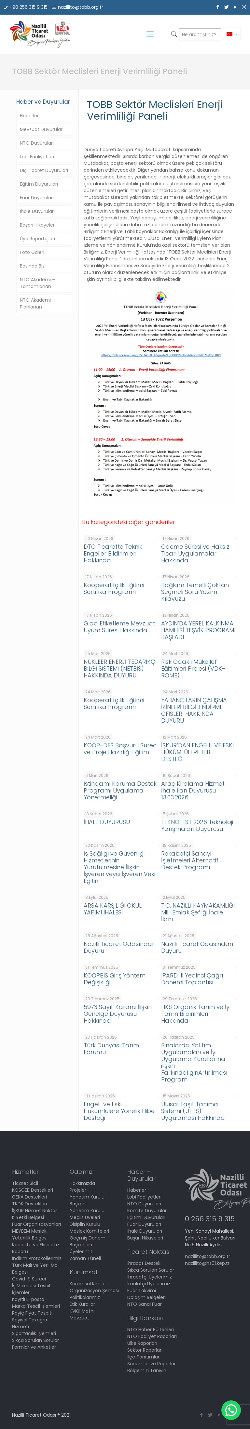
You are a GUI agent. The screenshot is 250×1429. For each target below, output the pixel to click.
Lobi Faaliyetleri (37, 156)
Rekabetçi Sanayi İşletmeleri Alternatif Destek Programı (189, 860)
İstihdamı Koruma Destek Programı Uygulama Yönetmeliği (120, 790)
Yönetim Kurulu (87, 1210)
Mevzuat (79, 1318)
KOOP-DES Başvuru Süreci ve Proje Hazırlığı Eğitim (121, 748)
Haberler (29, 115)
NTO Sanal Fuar (144, 1304)
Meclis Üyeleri (85, 1217)
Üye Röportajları (37, 238)
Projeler (78, 1190)
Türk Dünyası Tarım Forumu (111, 1048)
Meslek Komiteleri (89, 1231)
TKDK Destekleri (29, 1203)
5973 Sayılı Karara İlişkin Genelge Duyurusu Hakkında (118, 1014)
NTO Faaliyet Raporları (152, 1336)
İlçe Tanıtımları (143, 1357)
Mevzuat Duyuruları (41, 129)
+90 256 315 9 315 (28, 7)
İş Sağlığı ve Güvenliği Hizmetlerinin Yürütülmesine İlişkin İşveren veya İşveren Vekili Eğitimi (121, 867)
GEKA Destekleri (29, 1197)
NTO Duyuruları (37, 143)
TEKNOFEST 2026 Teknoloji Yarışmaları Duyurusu (197, 825)
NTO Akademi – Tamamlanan (37, 283)
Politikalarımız (85, 1297)
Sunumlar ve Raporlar (151, 1363)
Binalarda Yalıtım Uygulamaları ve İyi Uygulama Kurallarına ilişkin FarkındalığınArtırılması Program (194, 1062)
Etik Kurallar (82, 1304)
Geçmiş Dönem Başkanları (87, 1241)
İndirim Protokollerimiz (37, 1258)
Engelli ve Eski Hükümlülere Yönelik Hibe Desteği (119, 1111)
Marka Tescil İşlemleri (36, 1306)
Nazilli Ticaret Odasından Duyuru (120, 947)
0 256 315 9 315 (210, 1219)
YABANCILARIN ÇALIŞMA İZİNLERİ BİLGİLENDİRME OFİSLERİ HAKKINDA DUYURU (194, 710)
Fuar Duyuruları (37, 197)
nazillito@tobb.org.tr (80, 7)
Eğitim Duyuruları (39, 184)
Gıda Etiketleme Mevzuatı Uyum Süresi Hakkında (120, 626)
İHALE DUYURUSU (107, 822)
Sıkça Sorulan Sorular (35, 1340)
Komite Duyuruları (147, 1210)
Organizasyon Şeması (94, 1290)
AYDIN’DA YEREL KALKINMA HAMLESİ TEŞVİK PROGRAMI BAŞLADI (198, 630)
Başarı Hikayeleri (38, 225)
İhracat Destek (143, 1263)
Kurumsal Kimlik (87, 1283)
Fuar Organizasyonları (36, 1224)
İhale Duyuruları (37, 211)
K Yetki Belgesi (28, 1217)
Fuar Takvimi (141, 1290)
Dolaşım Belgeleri (146, 1297)
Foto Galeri (32, 252)
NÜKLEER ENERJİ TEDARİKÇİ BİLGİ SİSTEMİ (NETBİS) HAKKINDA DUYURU (120, 668)
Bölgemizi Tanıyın (146, 1370)
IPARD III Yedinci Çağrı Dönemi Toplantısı (192, 978)
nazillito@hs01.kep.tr (207, 1263)
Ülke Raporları (142, 1343)
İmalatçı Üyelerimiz (148, 1283)
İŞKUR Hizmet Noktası (35, 1210)
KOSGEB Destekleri (32, 1190)
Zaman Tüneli (85, 1258)
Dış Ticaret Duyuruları (44, 170)
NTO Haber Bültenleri (150, 1329)
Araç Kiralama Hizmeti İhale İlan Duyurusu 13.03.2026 (193, 790)
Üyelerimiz (81, 1251)
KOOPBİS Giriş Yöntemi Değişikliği (115, 978)
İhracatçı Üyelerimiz (149, 1277)
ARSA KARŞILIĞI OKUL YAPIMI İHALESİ (113, 908)
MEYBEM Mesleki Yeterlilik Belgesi (30, 1234)
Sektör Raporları (144, 1350)
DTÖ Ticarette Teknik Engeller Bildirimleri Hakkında (113, 553)
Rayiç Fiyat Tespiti (32, 1313)
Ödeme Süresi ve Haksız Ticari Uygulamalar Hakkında (195, 553)
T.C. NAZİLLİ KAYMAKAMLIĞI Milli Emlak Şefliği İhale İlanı (198, 912)
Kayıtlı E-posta (28, 1299)
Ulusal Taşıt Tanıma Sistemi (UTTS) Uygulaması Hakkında (193, 1111)
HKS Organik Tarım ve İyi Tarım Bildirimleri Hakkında (195, 1014)
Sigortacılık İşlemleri (34, 1333)
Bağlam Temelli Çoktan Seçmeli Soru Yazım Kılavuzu (195, 592)
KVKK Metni (82, 1311)
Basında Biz (32, 266)
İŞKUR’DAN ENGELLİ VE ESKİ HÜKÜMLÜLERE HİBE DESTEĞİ (197, 752)
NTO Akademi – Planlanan (37, 303)
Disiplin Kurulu (85, 1224)
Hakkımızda (82, 1183)
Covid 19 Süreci (29, 1279)
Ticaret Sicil (25, 1183)
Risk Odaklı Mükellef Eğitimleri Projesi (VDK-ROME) (193, 668)
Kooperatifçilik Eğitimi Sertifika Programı (114, 588)
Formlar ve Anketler (34, 1347)
